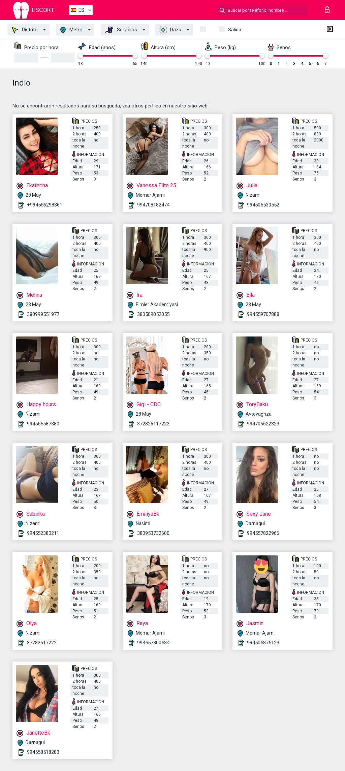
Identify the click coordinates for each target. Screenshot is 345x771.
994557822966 (263, 533)
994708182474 (153, 205)
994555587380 (43, 424)
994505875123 (263, 643)
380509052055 (153, 314)
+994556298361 (44, 205)
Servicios (121, 30)
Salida (234, 30)
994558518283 (43, 752)
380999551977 (43, 314)
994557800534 (153, 643)
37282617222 (42, 643)
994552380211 (43, 533)
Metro (71, 30)
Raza (170, 30)
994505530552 (263, 205)
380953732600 (153, 533)
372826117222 (153, 424)
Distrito (25, 30)
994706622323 (263, 424)
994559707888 (263, 314)
